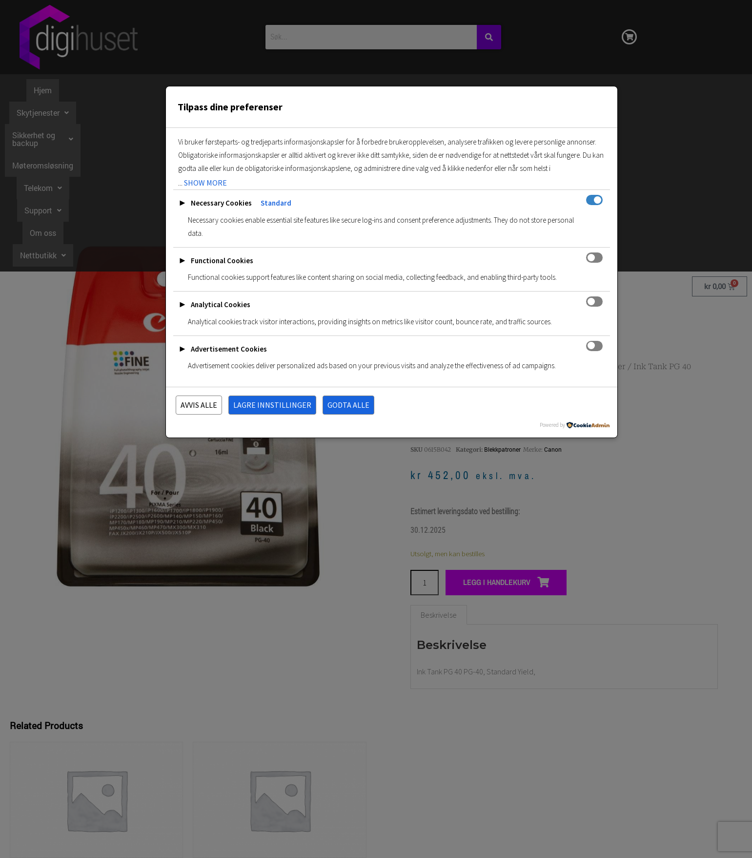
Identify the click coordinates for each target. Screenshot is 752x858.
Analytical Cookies (220, 304)
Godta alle (348, 405)
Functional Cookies (222, 260)
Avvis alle (199, 405)
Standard (276, 203)
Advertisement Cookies (229, 349)
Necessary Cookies (221, 203)
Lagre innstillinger (272, 405)
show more (205, 183)
